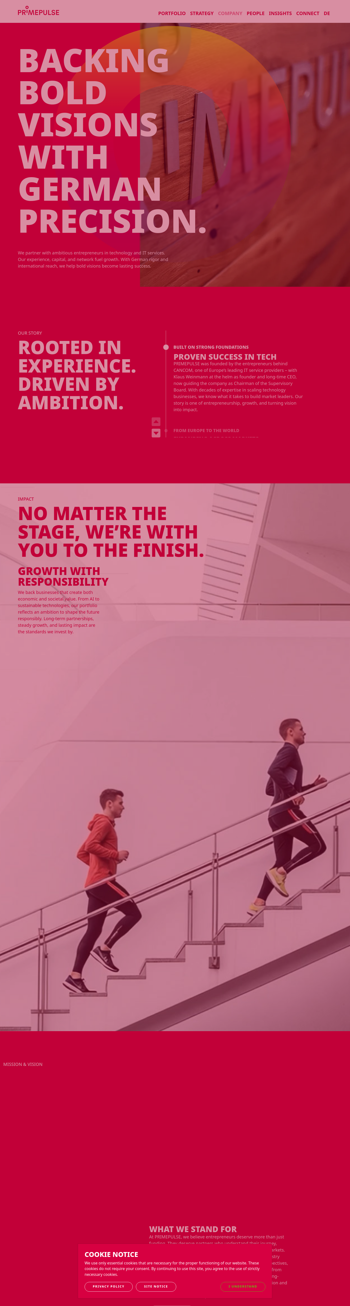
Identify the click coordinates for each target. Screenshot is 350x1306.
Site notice (156, 1286)
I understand (243, 1286)
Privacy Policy (109, 1286)
